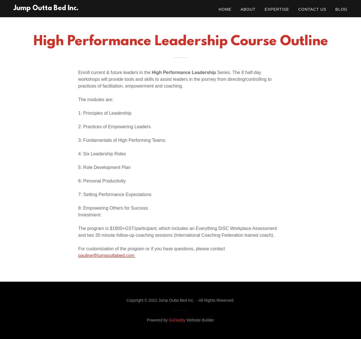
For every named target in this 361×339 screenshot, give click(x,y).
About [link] (248, 9)
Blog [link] (341, 9)
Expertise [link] (277, 9)
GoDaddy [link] (177, 320)
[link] (46, 8)
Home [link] (225, 9)
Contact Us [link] (312, 9)
